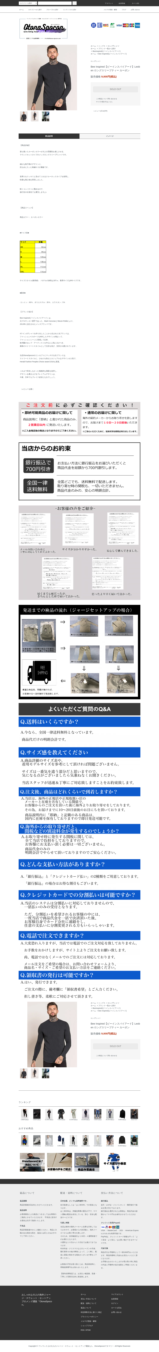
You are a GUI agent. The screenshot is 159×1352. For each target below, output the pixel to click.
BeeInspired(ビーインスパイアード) (106, 51)
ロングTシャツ (113, 46)
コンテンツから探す (68, 10)
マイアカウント (117, 1294)
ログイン (114, 1303)
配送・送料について (88, 1303)
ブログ (122, 10)
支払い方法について (88, 1299)
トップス (101, 46)
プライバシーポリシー (89, 1317)
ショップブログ (87, 1326)
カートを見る (116, 1308)
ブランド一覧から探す (107, 49)
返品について (86, 1308)
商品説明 (49, 136)
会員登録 (120, 3)
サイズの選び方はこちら (103, 102)
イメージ (110, 136)
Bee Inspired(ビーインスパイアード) (112, 54)
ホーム (21, 10)
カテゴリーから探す (33, 10)
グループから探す (50, 10)
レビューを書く (26, 389)
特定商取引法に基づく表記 (91, 1312)
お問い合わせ (134, 10)
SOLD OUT (115, 89)
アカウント (107, 3)
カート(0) (134, 3)
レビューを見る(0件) (99, 111)
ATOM (88, 1330)
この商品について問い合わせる (105, 99)
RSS (82, 1330)
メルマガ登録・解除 (109, 10)
